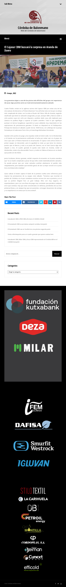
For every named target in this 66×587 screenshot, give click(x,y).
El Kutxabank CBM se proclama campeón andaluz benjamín (27, 224)
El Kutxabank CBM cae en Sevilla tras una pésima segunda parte (29, 229)
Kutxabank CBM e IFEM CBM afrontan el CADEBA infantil (26, 219)
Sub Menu (8, 4)
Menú (6, 38)
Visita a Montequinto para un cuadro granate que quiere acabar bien (30, 234)
